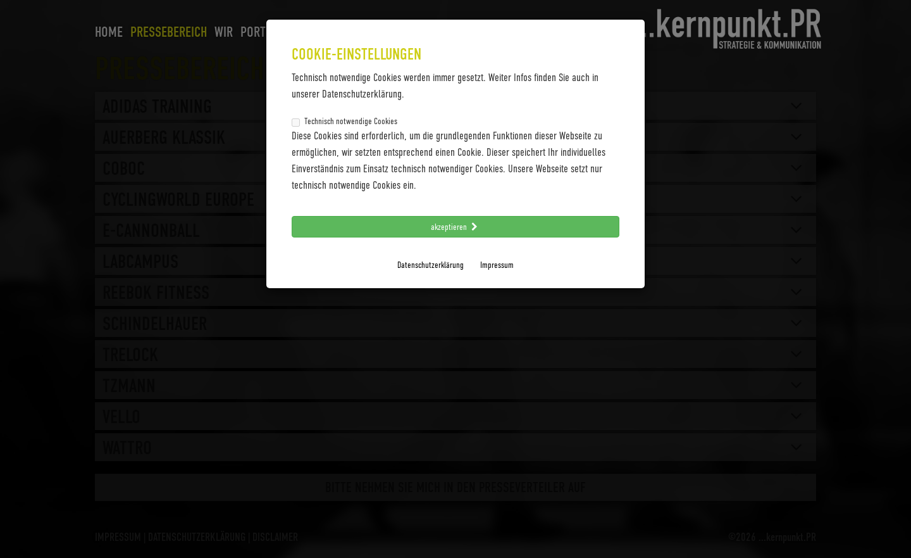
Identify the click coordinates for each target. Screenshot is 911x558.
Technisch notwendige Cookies (344, 121)
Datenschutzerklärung (430, 264)
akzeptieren (455, 226)
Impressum (497, 264)
